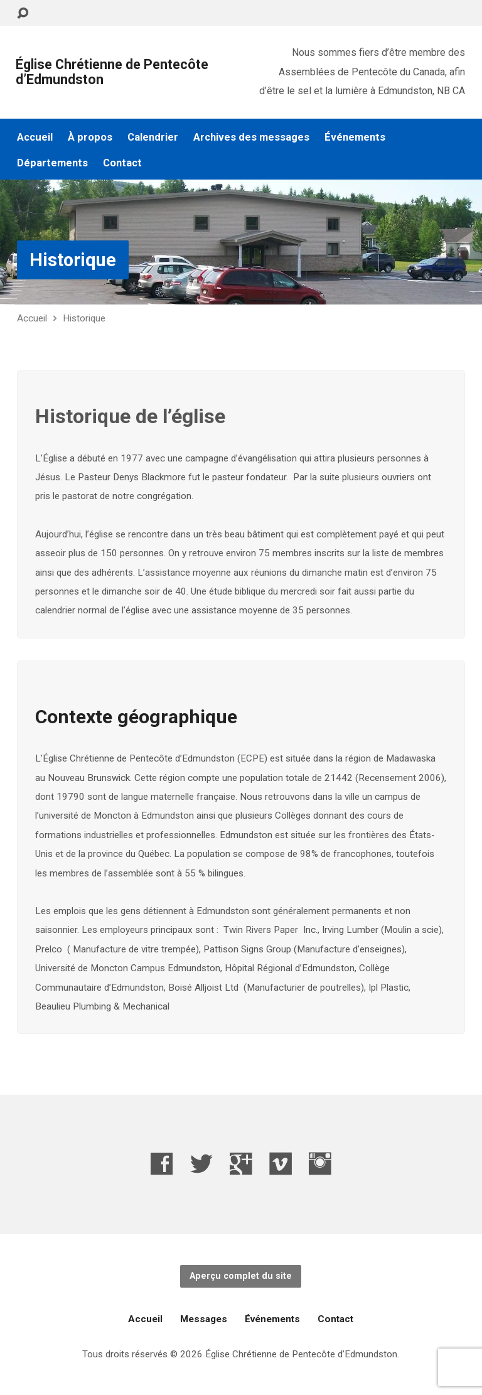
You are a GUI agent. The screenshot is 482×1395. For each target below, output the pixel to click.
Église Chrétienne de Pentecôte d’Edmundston (112, 72)
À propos (90, 137)
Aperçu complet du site (241, 1276)
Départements (52, 163)
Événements (354, 137)
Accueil (35, 137)
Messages (203, 1319)
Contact (122, 163)
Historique (72, 260)
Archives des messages (251, 137)
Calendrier (152, 137)
